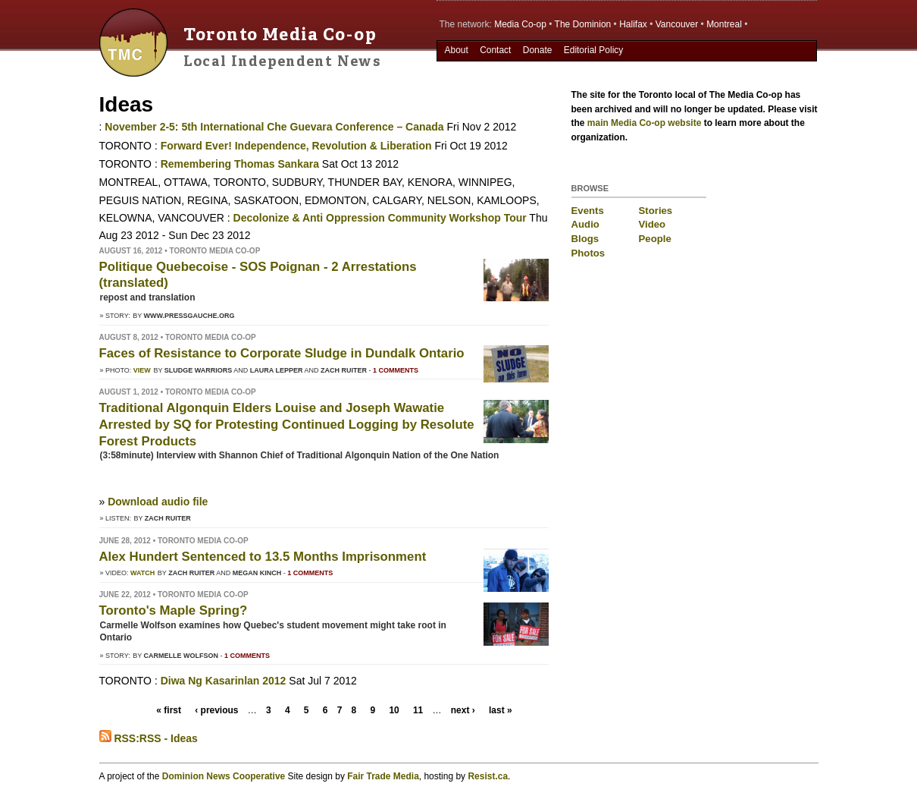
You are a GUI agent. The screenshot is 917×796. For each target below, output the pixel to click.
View (142, 370)
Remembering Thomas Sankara (240, 164)
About (456, 50)
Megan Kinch (257, 573)
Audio (585, 224)
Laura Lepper (276, 370)
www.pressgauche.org (189, 315)
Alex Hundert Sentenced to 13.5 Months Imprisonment (263, 556)
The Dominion (583, 24)
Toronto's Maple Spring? (173, 610)
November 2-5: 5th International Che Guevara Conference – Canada (274, 127)
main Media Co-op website (644, 123)
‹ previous (216, 710)
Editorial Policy (594, 50)
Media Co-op (520, 24)
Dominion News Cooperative (223, 776)
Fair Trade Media (383, 776)
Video (652, 224)
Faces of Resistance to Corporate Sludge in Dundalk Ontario (282, 353)
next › (463, 710)
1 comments (395, 370)
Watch (142, 573)
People (655, 238)
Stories (656, 210)
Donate (537, 50)
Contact (495, 50)
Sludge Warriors (198, 370)
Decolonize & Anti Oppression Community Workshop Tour (380, 218)
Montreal (724, 24)
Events (587, 210)
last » (500, 710)
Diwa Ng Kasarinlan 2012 (225, 681)
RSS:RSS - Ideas (148, 738)
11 (418, 710)
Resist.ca (488, 776)
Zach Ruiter (344, 370)
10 (394, 710)
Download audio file (158, 502)
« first (168, 710)
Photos (588, 253)
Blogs (585, 238)
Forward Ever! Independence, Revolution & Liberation (296, 146)
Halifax (633, 24)
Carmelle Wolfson (181, 655)
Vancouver (677, 24)
